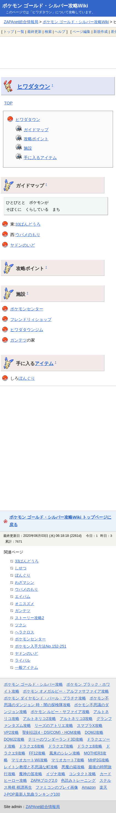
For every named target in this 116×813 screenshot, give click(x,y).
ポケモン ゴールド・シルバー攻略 (33, 684)
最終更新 (34, 32)
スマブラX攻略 (89, 725)
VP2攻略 (11, 732)
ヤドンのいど (22, 245)
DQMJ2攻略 (14, 739)
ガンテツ (18, 340)
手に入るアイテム (40, 157)
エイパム (22, 596)
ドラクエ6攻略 (31, 746)
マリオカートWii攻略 (29, 760)
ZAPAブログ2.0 (44, 780)
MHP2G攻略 (98, 760)
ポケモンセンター (26, 309)
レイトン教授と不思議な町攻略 (31, 767)
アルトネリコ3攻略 (76, 718)
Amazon (89, 787)
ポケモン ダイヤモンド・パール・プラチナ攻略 (45, 698)
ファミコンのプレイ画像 (57, 787)
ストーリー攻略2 (29, 618)
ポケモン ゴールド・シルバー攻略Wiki (45, 6)
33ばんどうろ (28, 224)
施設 (28, 148)
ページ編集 (81, 32)
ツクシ (20, 625)
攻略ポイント (36, 138)
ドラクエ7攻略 (61, 746)
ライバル (22, 660)
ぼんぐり (26, 378)
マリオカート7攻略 (67, 760)
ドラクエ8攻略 (89, 746)
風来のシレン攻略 (64, 753)
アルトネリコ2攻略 (39, 718)
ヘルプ (60, 32)
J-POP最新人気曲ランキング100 (32, 794)
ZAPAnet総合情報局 (21, 22)
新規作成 (100, 32)
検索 (48, 32)
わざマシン (24, 582)
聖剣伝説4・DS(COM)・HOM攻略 (51, 732)
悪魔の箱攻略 (73, 767)
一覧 (20, 32)
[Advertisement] (58, 52)
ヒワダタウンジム (26, 329)
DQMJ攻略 (94, 732)
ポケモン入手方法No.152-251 (40, 646)
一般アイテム (26, 667)
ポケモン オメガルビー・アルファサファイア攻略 (66, 691)
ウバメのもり (27, 234)
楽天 (103, 787)
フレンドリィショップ (31, 319)
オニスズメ (24, 603)
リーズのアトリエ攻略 (53, 725)
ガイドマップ (36, 129)
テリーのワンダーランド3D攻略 (55, 739)
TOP (8, 103)
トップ (8, 32)
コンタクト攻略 (82, 774)
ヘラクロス (24, 632)
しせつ (20, 568)
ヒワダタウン (33, 86)
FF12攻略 (37, 753)
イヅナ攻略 (55, 774)
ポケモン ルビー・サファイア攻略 (60, 711)
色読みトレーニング (78, 780)
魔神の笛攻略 (30, 774)
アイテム (44, 363)
